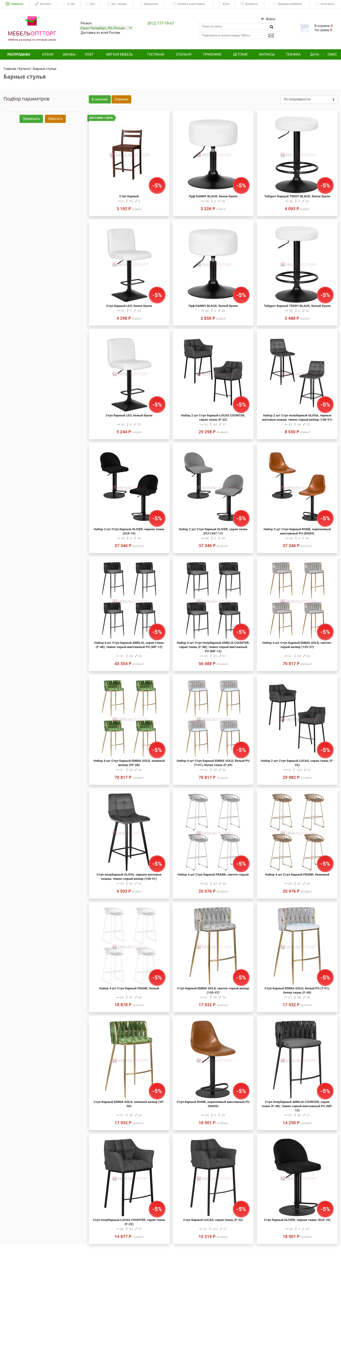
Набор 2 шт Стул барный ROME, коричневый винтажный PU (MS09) (297, 531)
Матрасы (267, 54)
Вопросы (249, 4)
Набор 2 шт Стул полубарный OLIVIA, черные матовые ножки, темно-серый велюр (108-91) (297, 417)
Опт (90, 4)
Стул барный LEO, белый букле (129, 415)
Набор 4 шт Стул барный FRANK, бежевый (297, 874)
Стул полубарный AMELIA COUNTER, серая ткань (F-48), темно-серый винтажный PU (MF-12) (297, 1106)
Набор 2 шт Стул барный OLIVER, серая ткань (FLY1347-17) (213, 531)
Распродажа (18, 54)
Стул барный (129, 196)
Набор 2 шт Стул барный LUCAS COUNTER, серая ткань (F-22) (213, 417)
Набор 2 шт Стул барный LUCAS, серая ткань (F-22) (297, 763)
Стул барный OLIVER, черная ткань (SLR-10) (297, 1220)
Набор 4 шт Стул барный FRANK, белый (129, 988)
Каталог (43, 4)
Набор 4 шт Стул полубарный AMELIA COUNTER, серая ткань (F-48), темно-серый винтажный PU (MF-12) (213, 647)
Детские (240, 54)
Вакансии (148, 4)
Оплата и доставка (189, 4)
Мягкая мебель (119, 54)
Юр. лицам (116, 4)
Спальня (183, 54)
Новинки (14, 4)
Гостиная (155, 54)
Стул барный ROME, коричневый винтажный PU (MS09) (213, 1104)
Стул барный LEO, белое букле (129, 306)
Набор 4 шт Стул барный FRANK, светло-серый (213, 874)
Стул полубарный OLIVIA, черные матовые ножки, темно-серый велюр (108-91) (129, 876)
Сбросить (55, 119)
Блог (224, 4)
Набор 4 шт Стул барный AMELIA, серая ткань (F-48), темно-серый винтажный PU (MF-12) (129, 645)
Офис (332, 54)
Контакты (325, 4)
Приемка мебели (287, 4)
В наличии (100, 99)
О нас (68, 4)
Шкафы (69, 54)
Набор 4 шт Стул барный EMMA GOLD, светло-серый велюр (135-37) (297, 645)
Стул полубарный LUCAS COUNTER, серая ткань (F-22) (129, 1222)
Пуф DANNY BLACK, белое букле (213, 196)
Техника (293, 54)
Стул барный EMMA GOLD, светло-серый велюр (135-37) (213, 990)
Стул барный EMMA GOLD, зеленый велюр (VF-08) (129, 1104)
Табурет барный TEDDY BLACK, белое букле (297, 196)
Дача (314, 54)
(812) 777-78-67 (160, 23)
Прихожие (212, 54)
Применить (31, 119)
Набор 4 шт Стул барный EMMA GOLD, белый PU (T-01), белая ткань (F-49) (213, 763)
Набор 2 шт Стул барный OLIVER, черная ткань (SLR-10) (129, 531)
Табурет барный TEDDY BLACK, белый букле (297, 306)
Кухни (47, 54)
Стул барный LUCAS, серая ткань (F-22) (213, 1220)
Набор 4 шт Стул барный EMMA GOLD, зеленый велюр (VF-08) (129, 763)
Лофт (89, 54)
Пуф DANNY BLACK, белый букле (213, 306)
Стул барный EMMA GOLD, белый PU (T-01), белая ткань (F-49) (297, 990)
